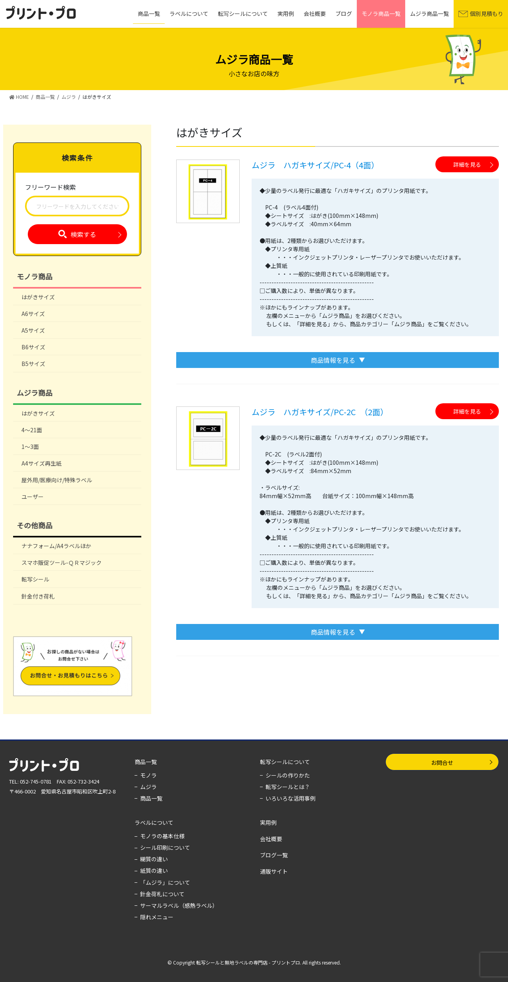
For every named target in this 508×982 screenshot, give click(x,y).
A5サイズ (33, 330)
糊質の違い (154, 859)
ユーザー (32, 497)
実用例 (268, 822)
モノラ (148, 775)
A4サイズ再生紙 (41, 463)
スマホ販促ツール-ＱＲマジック (61, 562)
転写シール (35, 579)
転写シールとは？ (288, 787)
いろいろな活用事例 (291, 798)
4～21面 (31, 430)
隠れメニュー (156, 917)
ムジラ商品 (34, 392)
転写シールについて (285, 762)
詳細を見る (467, 164)
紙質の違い (154, 870)
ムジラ (148, 787)
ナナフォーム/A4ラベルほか (56, 546)
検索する (83, 234)
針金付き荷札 (38, 596)
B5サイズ (33, 364)
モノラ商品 (34, 276)
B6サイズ (33, 347)
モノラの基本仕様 (162, 836)
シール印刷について (165, 847)
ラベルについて (154, 822)
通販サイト (274, 871)
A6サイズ (33, 314)
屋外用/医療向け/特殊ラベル (56, 480)
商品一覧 (146, 762)
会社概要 (271, 839)
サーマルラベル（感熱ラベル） (179, 905)
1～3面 (30, 447)
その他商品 (34, 525)
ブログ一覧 (274, 855)
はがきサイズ (38, 297)
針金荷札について (162, 894)
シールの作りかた (288, 775)
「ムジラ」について (165, 882)
